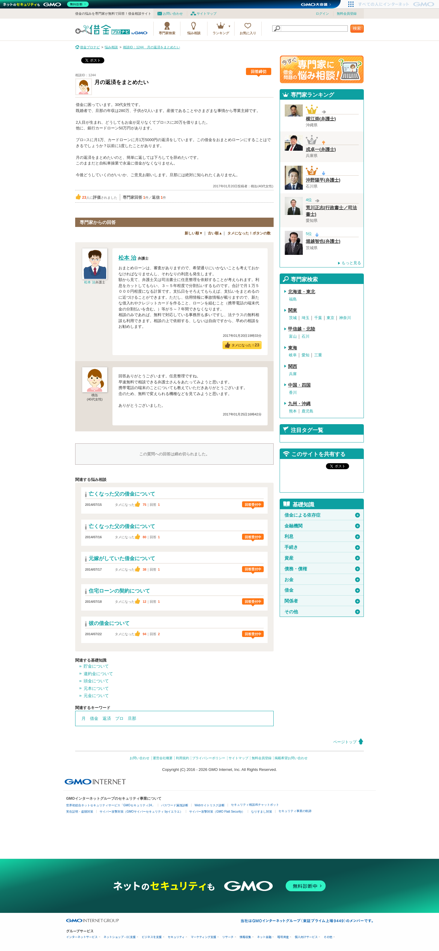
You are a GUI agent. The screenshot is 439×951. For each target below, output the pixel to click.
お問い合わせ (173, 13)
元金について (96, 695)
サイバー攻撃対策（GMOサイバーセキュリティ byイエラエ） (141, 811)
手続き (322, 547)
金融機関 (322, 526)
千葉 (318, 317)
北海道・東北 (301, 291)
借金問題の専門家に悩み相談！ (322, 69)
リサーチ (228, 937)
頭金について (96, 680)
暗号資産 (283, 937)
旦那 (132, 718)
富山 (293, 336)
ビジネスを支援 (152, 937)
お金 (322, 579)
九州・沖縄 (299, 403)
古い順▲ (215, 233)
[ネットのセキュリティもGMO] (46, 4)
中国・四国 (299, 385)
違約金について (98, 673)
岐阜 (293, 355)
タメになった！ (245, 345)
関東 (292, 310)
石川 (305, 336)
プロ (119, 718)
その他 (322, 611)
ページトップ (345, 742)
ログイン (322, 13)
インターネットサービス (82, 937)
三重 (318, 355)
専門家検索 (167, 33)
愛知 (305, 355)
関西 (292, 366)
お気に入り (248, 33)
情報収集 (245, 937)
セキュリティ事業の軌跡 (295, 811)
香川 (293, 392)
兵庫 (293, 374)
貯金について (96, 666)
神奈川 (345, 317)
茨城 (293, 317)
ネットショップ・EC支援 (120, 937)
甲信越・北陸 (301, 329)
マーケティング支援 (203, 937)
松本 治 (89, 282)
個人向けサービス (306, 937)
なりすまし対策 (261, 811)
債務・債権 (322, 568)
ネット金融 (264, 937)
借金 (94, 718)
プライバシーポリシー (208, 758)
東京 (330, 317)
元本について (96, 688)
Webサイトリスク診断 (210, 805)
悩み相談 (194, 33)
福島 (293, 299)
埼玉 (305, 317)
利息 (322, 536)
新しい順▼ (194, 233)
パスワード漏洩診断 (174, 805)
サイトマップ (206, 13)
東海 (292, 348)
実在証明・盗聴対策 (79, 811)
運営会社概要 (163, 758)
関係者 (322, 601)
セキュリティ (176, 937)
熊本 (293, 411)
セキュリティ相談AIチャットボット (255, 804)
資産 (322, 558)
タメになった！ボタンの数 (249, 233)
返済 (107, 718)
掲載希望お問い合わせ (291, 758)
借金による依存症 (322, 515)
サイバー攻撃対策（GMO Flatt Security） (217, 811)
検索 (357, 28)
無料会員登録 (347, 13)
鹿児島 (307, 411)
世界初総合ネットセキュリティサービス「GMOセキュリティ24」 (110, 805)
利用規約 (182, 758)
